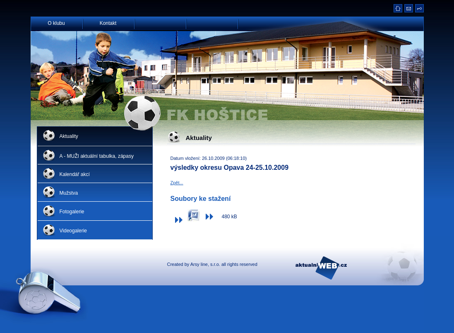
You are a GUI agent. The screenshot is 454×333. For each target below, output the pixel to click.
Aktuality (69, 136)
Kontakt (108, 22)
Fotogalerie (72, 212)
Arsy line (199, 264)
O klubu (56, 22)
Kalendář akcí (75, 174)
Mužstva (69, 193)
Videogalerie (73, 231)
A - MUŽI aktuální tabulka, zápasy (97, 156)
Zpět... (177, 182)
